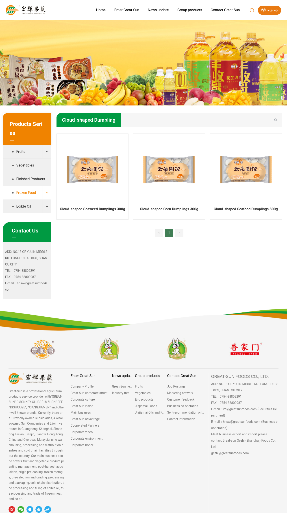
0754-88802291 (230, 396)
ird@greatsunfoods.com (240, 409)
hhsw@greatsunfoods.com (242, 421)
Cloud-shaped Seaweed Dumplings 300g (92, 209)
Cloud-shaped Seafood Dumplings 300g (246, 209)
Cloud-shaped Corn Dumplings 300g (169, 209)
